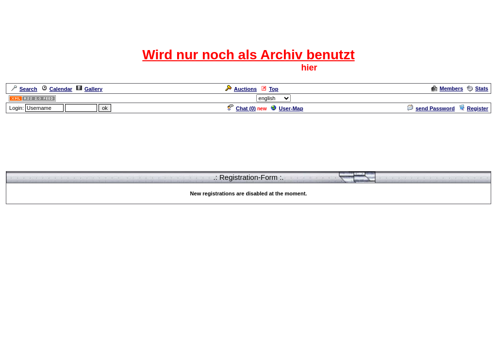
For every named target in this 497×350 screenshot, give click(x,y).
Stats (477, 88)
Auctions (241, 89)
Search (24, 89)
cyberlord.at (301, 225)
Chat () (242, 108)
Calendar (56, 89)
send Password (431, 108)
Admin (479, 98)
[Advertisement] (248, 136)
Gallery (89, 89)
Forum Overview (27, 167)
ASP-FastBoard (226, 225)
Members (447, 88)
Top (269, 89)
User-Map (287, 108)
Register (473, 108)
